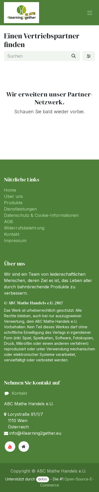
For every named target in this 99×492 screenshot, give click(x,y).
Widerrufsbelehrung (24, 227)
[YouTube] (10, 446)
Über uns (13, 196)
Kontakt (11, 234)
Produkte (13, 202)
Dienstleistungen (20, 209)
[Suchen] (73, 56)
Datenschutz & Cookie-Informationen (41, 215)
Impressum (15, 240)
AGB (8, 221)
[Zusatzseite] (23, 446)
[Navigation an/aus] (89, 12)
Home (10, 190)
